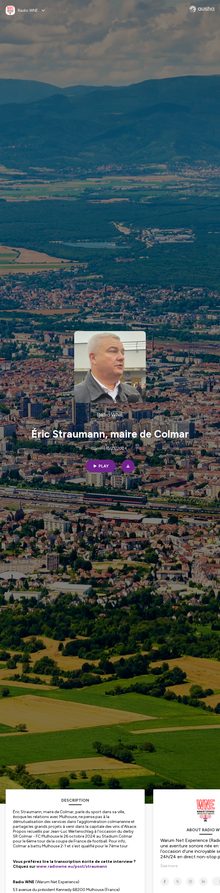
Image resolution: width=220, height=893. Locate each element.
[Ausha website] (201, 9)
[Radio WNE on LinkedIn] (203, 881)
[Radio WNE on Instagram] (190, 881)
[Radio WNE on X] (177, 881)
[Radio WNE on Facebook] (164, 881)
